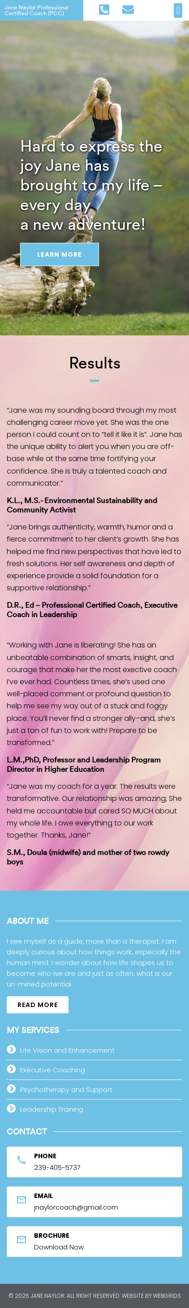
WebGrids (167, 1296)
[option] (94, 167)
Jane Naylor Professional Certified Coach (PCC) (36, 10)
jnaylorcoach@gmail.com (76, 1207)
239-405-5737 (57, 1167)
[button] (178, 10)
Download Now (59, 1247)
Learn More (59, 254)
